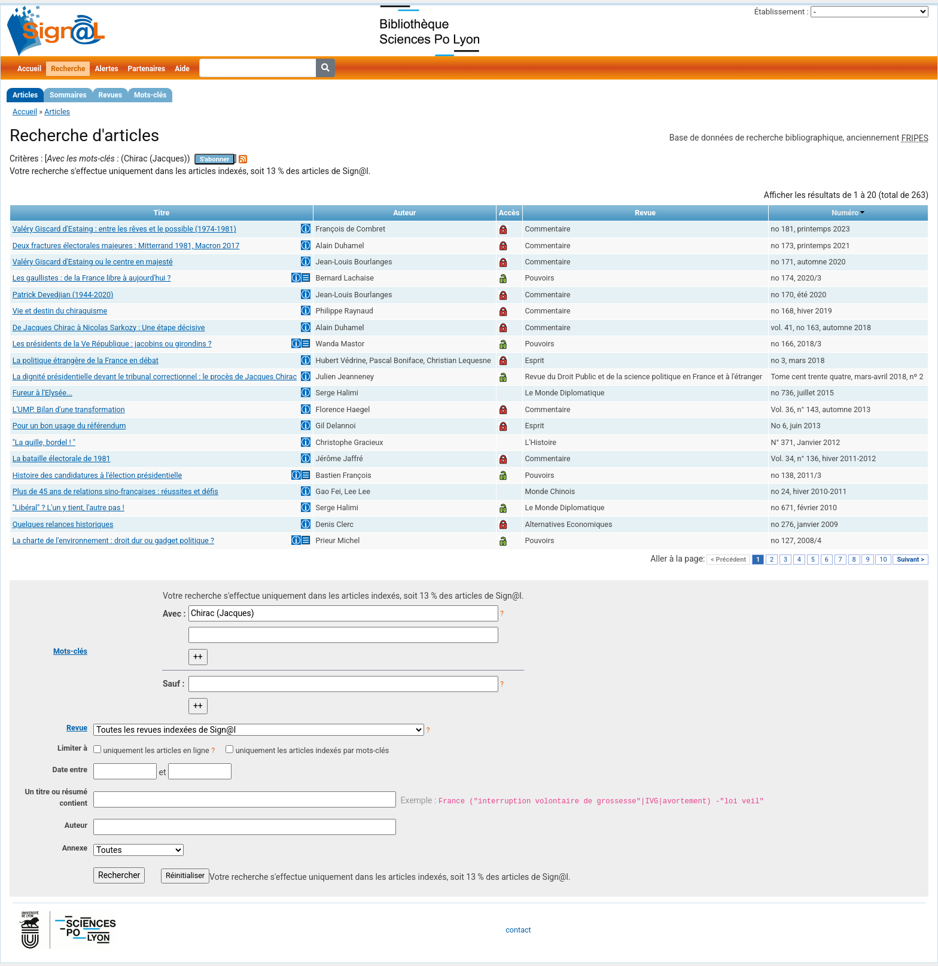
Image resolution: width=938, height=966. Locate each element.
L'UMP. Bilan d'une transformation (69, 409)
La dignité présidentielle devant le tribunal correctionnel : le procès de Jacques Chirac (155, 376)
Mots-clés (150, 95)
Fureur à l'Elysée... (42, 392)
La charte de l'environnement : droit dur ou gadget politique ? (113, 540)
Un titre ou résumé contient (56, 797)
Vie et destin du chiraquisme (60, 310)
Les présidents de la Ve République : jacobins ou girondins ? (112, 343)
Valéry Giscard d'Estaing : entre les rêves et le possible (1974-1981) (124, 228)
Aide (182, 69)
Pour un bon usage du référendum (69, 425)
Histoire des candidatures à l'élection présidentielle (97, 475)
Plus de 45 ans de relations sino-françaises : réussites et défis (115, 491)
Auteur (76, 825)
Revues (111, 95)
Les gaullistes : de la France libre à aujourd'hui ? (92, 277)
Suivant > (910, 559)
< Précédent (728, 559)
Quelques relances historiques (63, 524)
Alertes (106, 69)
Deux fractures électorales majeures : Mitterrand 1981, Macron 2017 (126, 245)
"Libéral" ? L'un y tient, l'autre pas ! (68, 507)
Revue (76, 727)
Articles (25, 95)
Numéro (845, 212)
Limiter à (72, 747)
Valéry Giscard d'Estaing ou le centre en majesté (93, 261)
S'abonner (215, 159)
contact (518, 929)
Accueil (29, 69)
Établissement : (781, 11)
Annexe (74, 847)
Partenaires (147, 69)
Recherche (68, 69)
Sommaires (68, 95)
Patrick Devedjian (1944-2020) (63, 294)
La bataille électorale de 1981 (62, 458)
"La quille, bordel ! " (44, 442)
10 (883, 559)
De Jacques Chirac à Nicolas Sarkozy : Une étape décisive (109, 327)
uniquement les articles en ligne (156, 750)
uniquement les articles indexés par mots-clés (312, 750)
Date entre (69, 769)
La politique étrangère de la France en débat (86, 360)
